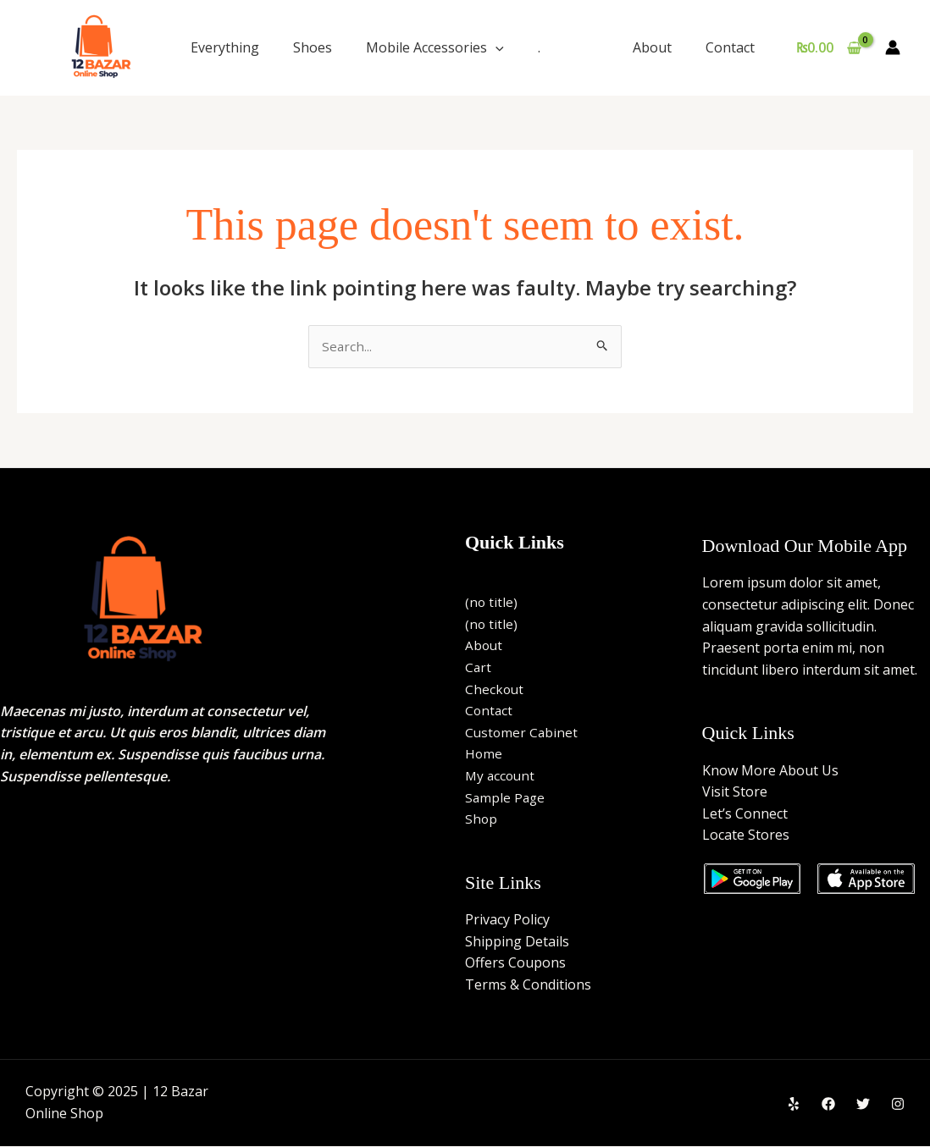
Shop (481, 819)
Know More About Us (770, 771)
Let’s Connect (745, 814)
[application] (495, 47)
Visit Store (734, 793)
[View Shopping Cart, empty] (828, 47)
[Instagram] (898, 1104)
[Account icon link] (892, 47)
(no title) (491, 603)
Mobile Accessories (435, 47)
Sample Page (506, 798)
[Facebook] (828, 1104)
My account (501, 776)
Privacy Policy (507, 920)
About (662, 47)
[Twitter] (863, 1104)
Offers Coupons (515, 963)
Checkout (495, 690)
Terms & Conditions (528, 985)
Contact (733, 47)
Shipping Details (517, 942)
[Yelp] (793, 1104)
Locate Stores (745, 836)
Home (484, 755)
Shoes (312, 47)
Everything (225, 47)
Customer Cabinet (522, 733)
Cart (478, 668)
